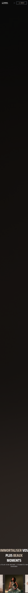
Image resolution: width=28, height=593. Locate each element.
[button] (14, 3)
